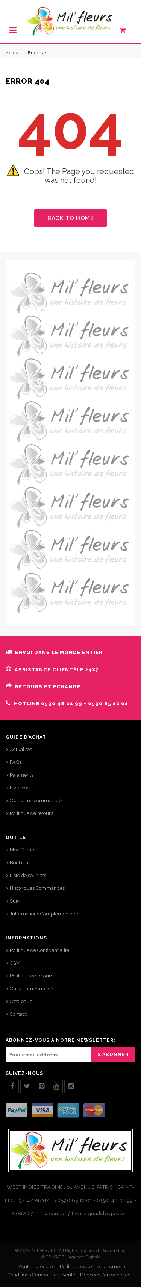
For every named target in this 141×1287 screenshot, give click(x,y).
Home (12, 52)
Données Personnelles (105, 1275)
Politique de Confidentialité (39, 950)
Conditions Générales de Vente (41, 1275)
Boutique (20, 862)
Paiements (21, 775)
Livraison (20, 788)
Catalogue (21, 1001)
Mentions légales (36, 1266)
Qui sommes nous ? (31, 988)
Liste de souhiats (28, 875)
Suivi (15, 901)
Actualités (21, 749)
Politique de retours (31, 813)
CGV (15, 963)
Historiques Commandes (37, 888)
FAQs (15, 762)
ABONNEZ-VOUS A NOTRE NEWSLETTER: (60, 1040)
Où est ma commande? (36, 800)
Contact (18, 1014)
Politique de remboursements (93, 1266)
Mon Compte (24, 850)
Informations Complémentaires (45, 914)
